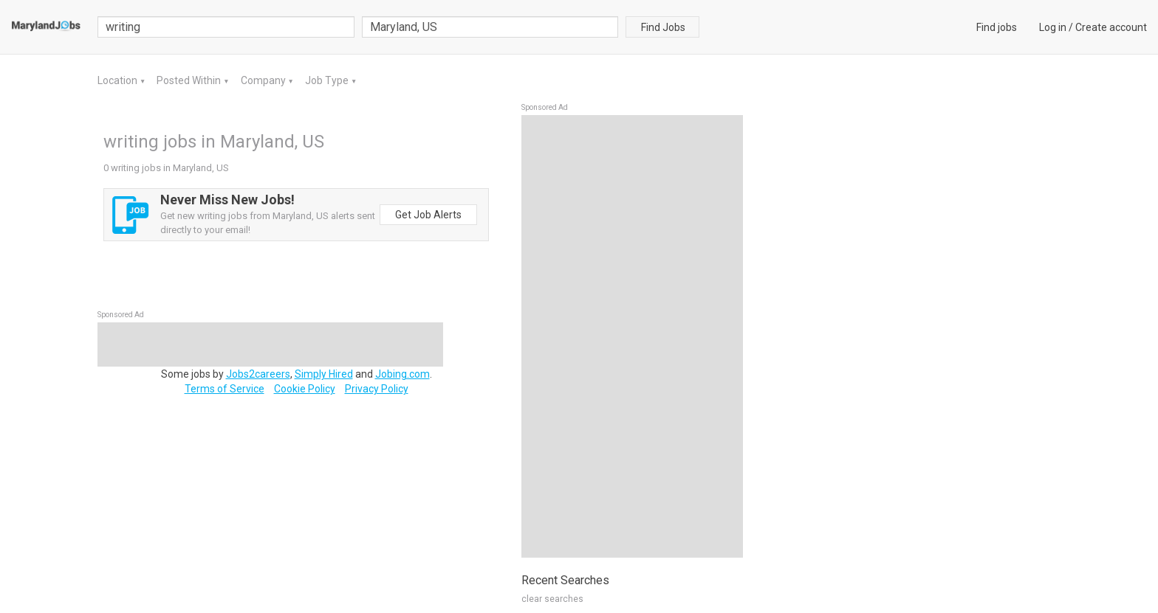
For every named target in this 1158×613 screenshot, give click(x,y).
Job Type (328, 80)
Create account (1111, 27)
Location (118, 80)
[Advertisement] (632, 336)
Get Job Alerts (428, 215)
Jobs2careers (258, 374)
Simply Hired (324, 374)
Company (264, 80)
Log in (1052, 27)
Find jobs (996, 27)
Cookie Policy (304, 389)
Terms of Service (224, 389)
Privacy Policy (376, 389)
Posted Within (190, 80)
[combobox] (490, 27)
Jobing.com (402, 374)
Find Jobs (663, 27)
